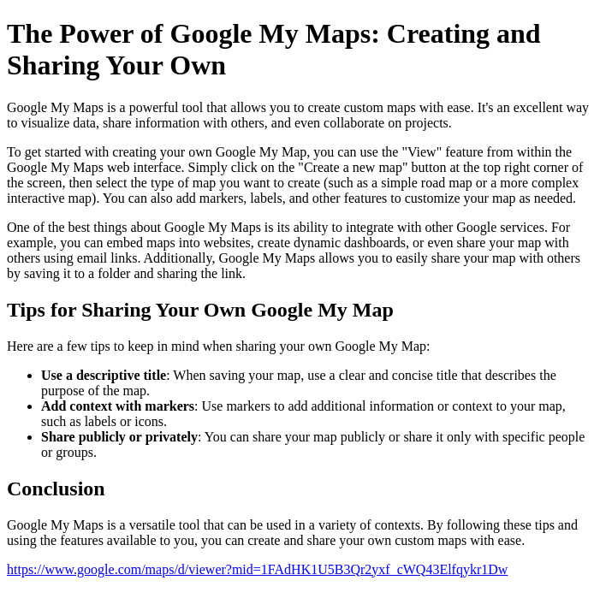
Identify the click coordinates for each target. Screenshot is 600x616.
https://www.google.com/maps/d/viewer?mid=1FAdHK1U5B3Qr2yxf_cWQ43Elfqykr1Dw (257, 569)
